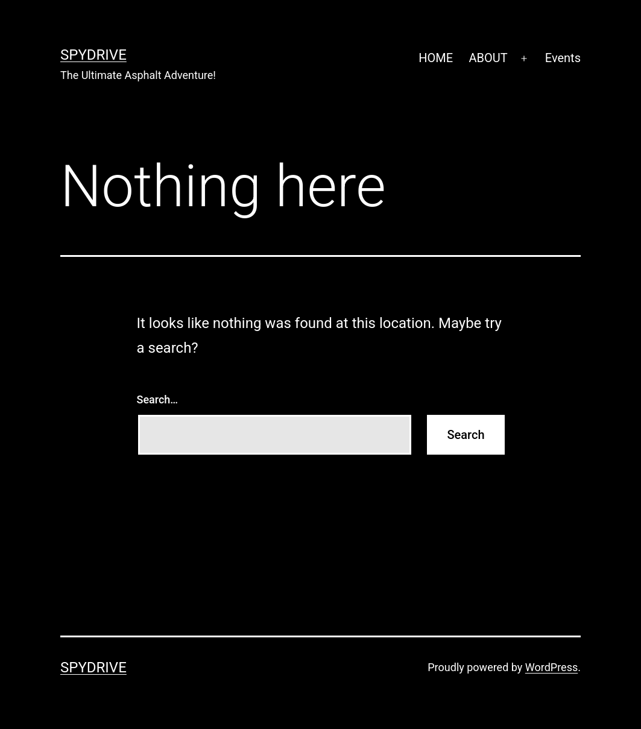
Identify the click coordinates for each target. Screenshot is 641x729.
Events (563, 58)
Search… (157, 399)
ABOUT (488, 58)
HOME (435, 58)
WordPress (551, 667)
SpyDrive (93, 54)
